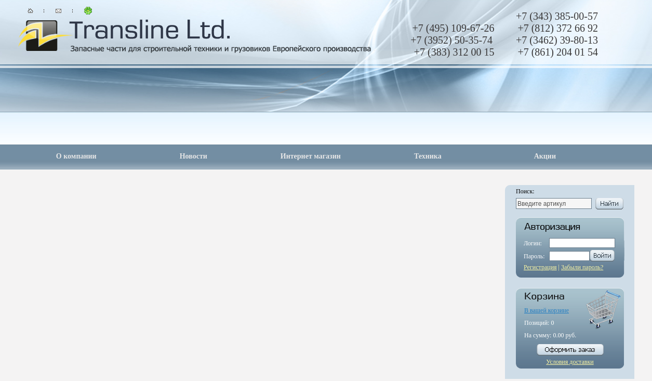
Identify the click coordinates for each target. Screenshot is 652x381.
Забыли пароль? (582, 267)
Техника (428, 156)
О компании (76, 156)
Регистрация (540, 267)
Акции (545, 156)
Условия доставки (569, 361)
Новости (193, 156)
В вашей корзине (546, 310)
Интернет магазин (311, 156)
